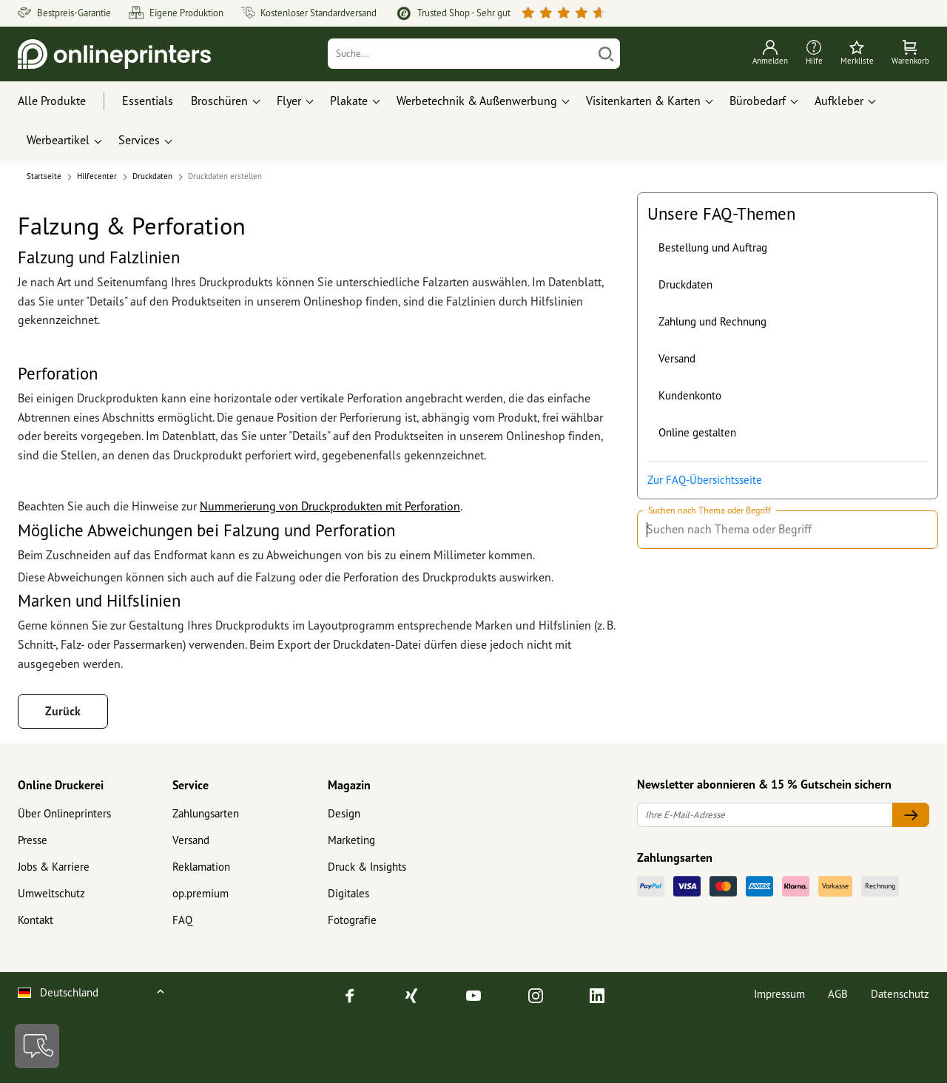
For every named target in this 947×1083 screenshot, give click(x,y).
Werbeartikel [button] (58, 139)
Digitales (348, 893)
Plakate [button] (349, 100)
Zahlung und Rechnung (712, 321)
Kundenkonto (689, 395)
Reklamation (201, 867)
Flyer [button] (289, 100)
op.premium (200, 893)
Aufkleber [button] (839, 100)
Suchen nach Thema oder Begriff (709, 510)
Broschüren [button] (219, 100)
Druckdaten (685, 284)
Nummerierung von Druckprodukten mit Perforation (330, 506)
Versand (676, 358)
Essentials (147, 100)
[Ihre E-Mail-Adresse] (765, 815)
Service (190, 784)
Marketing (351, 840)
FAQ (182, 920)
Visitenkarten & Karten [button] (643, 100)
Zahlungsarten (205, 813)
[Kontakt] (37, 1046)
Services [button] (139, 139)
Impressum (779, 994)
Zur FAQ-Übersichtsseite (704, 480)
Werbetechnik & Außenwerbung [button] (477, 100)
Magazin (349, 784)
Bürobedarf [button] (757, 100)
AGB (838, 994)
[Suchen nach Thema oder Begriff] (920, 529)
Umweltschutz (51, 893)
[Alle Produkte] (65, 101)
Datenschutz (900, 994)
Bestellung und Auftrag (712, 247)
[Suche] (460, 53)
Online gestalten (697, 432)
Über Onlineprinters (64, 813)
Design (344, 813)
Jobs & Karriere (54, 867)
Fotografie (352, 920)
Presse (32, 840)
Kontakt (35, 920)
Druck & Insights (367, 867)
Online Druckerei (61, 784)
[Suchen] (606, 53)
